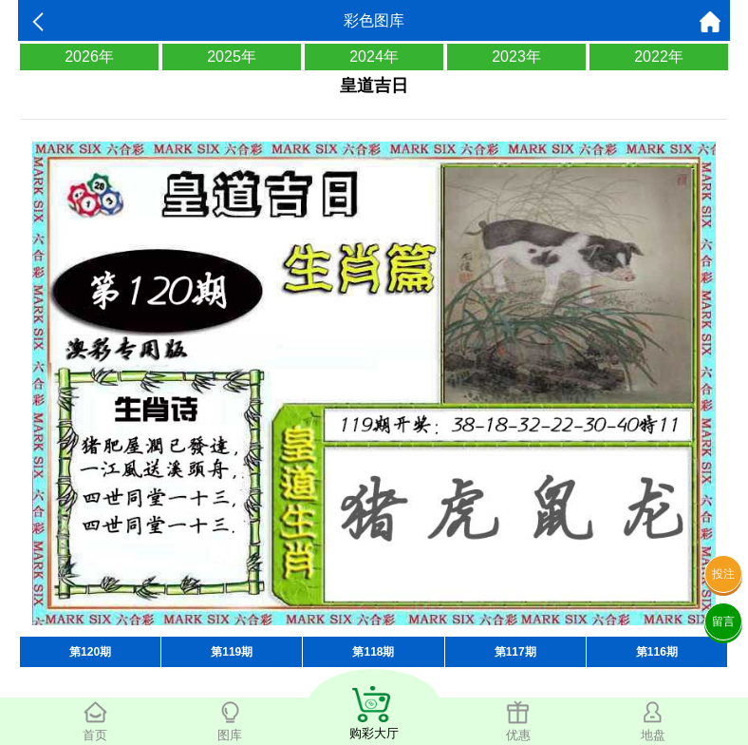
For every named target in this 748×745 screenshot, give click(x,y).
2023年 (516, 56)
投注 (723, 574)
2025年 (231, 56)
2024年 (374, 56)
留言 (723, 621)
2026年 (89, 56)
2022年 (658, 56)
